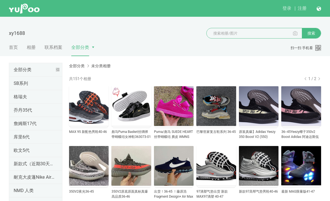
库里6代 (22, 137)
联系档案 (53, 47)
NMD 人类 (24, 190)
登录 (286, 8)
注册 (302, 8)
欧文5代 (22, 150)
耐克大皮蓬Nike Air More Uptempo (34, 177)
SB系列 (21, 83)
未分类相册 (101, 66)
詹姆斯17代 (25, 123)
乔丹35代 (23, 110)
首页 (13, 47)
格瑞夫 (20, 96)
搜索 (311, 33)
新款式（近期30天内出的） (34, 163)
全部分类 (80, 47)
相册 (31, 47)
